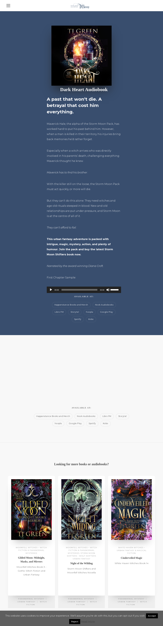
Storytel (75, 312)
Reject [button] (74, 621)
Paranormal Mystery (31, 599)
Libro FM (59, 312)
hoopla (89, 312)
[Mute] (108, 289)
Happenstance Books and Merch (71, 305)
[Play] (51, 289)
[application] (84, 290)
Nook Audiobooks (104, 305)
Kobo (91, 319)
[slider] (79, 290)
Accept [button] (152, 615)
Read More (88, 621)
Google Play (106, 312)
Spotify (77, 319)
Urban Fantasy (26, 602)
